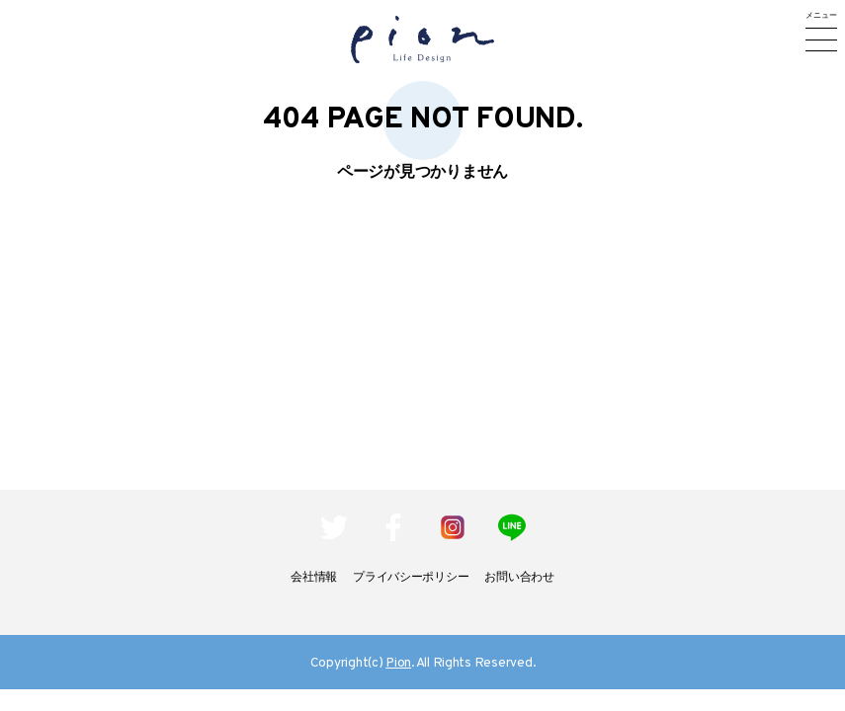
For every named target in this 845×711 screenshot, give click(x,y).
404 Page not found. (423, 120)
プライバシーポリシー (410, 578)
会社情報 (314, 578)
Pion (398, 663)
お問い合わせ (518, 578)
